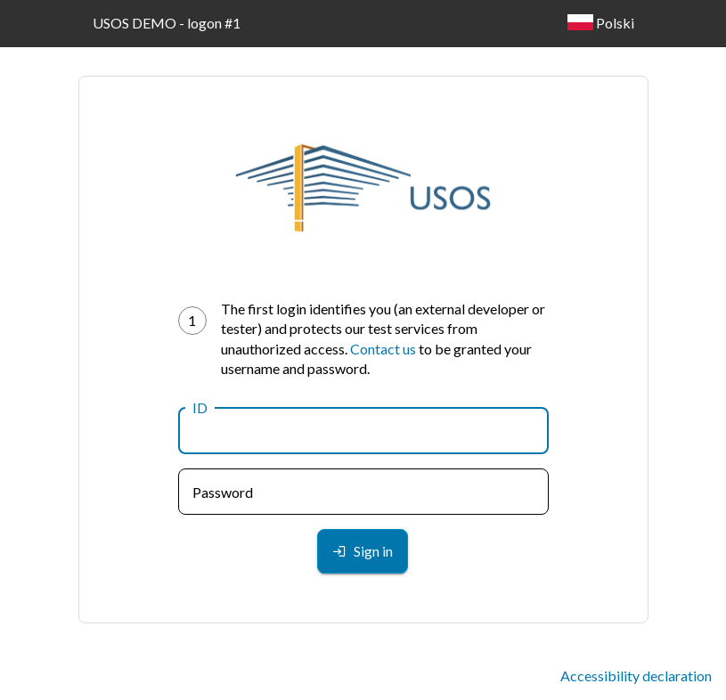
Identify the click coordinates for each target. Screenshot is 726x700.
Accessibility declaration (636, 675)
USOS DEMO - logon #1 (167, 22)
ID (200, 407)
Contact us (383, 348)
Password (222, 492)
